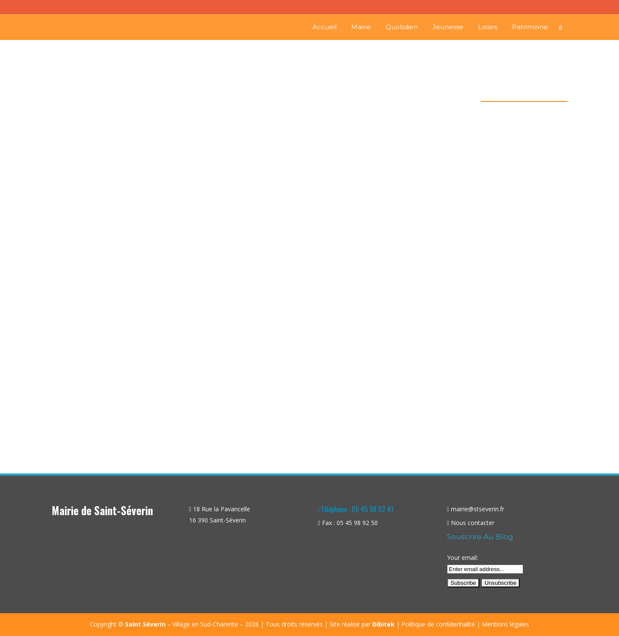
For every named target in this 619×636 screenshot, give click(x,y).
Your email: (462, 557)
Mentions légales (505, 624)
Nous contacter (472, 523)
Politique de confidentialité (438, 624)
